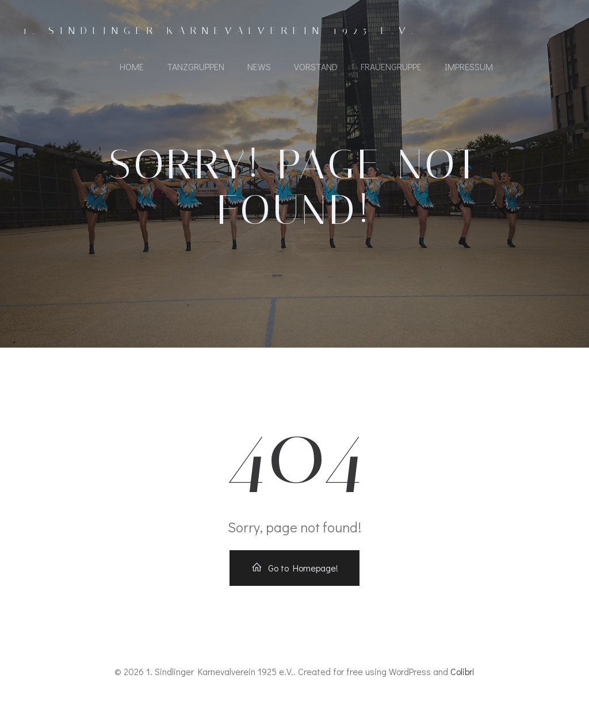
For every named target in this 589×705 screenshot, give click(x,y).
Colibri (462, 671)
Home (132, 66)
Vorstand (316, 66)
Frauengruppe (391, 66)
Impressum (469, 66)
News (259, 66)
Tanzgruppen (195, 66)
